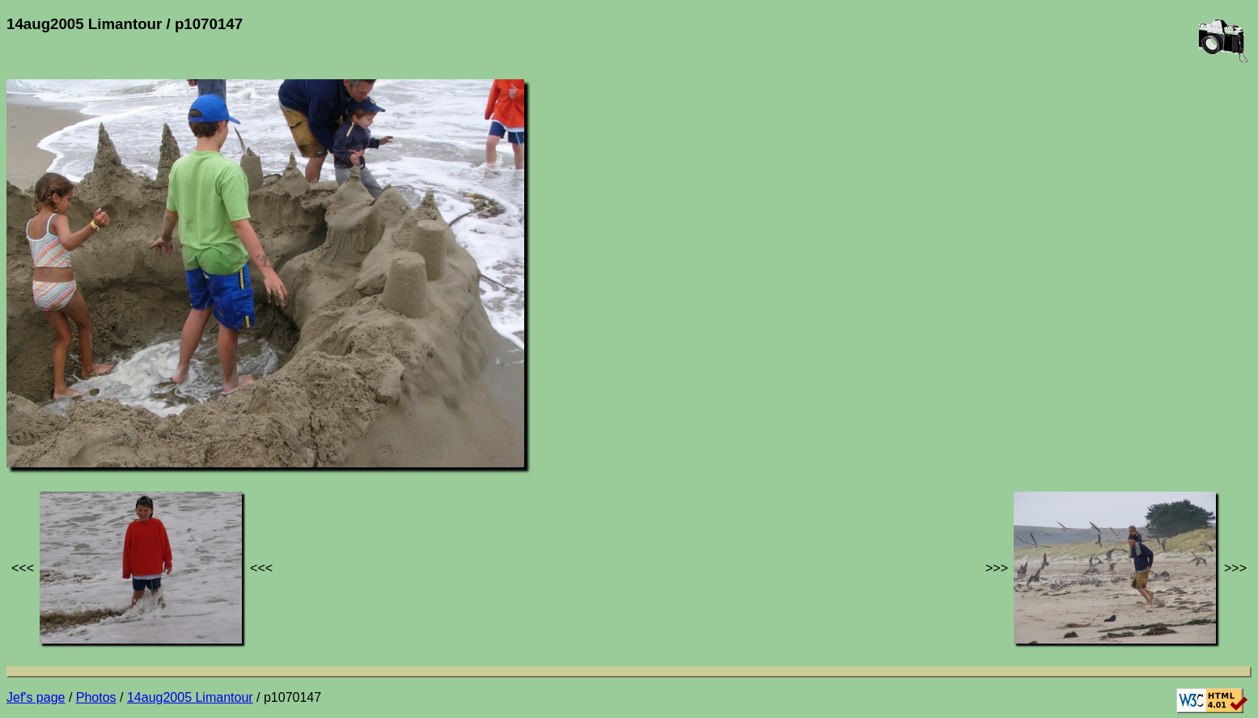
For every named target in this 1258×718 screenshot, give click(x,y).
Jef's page (35, 697)
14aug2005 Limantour (190, 697)
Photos (96, 697)
